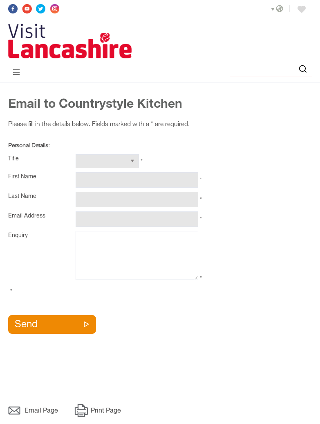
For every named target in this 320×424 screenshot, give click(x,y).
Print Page (106, 411)
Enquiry (18, 235)
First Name (22, 177)
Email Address (26, 216)
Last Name (22, 196)
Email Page (41, 411)
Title (13, 159)
